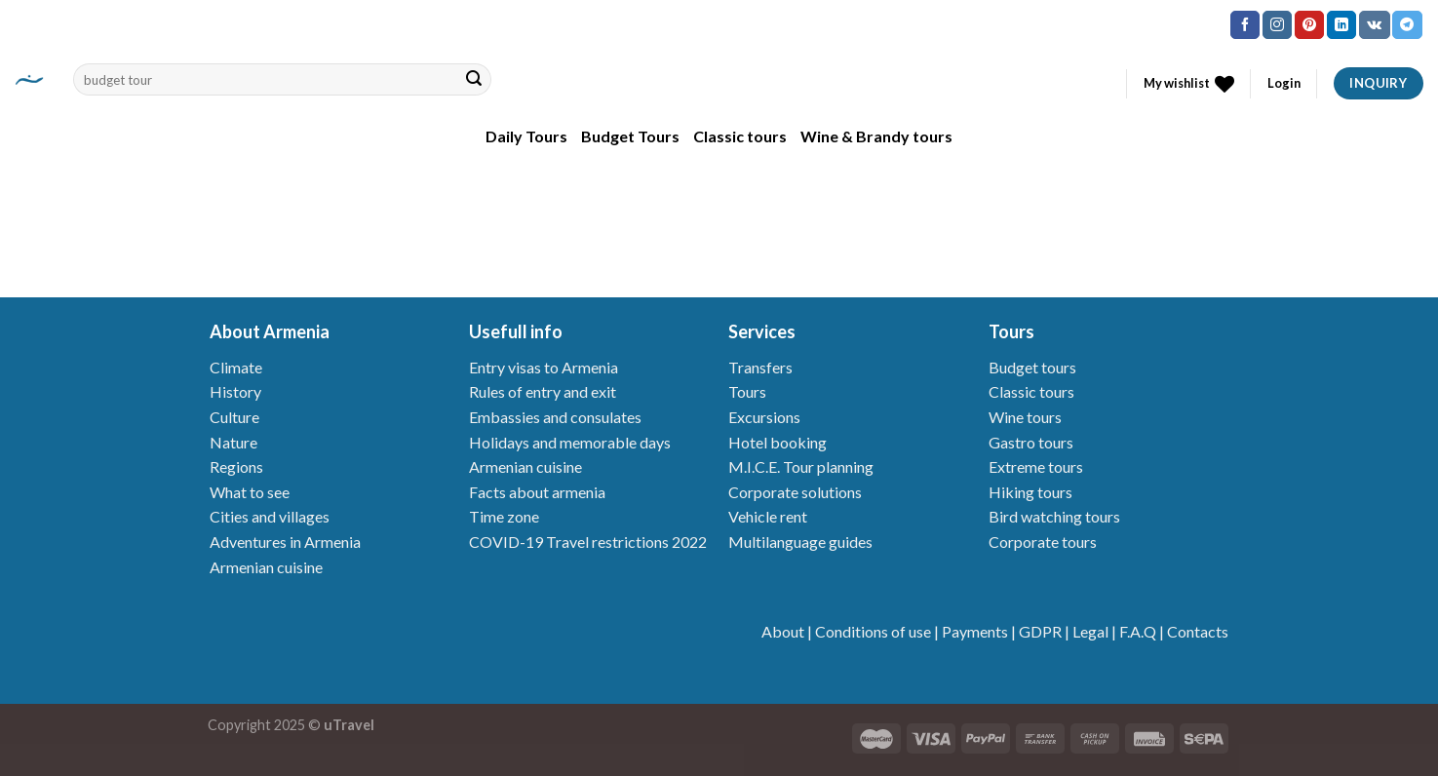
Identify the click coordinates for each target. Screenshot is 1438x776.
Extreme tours (1036, 466)
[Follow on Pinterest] (1309, 25)
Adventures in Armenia (285, 541)
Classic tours (740, 136)
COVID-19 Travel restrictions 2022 (588, 541)
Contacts (1197, 631)
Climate (236, 367)
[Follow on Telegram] (1406, 25)
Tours (747, 391)
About (782, 631)
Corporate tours (1043, 541)
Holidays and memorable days (570, 442)
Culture (234, 416)
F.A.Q (1137, 631)
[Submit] (473, 80)
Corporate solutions (795, 492)
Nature (233, 442)
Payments (975, 631)
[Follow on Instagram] (1277, 25)
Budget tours (1032, 367)
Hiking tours (1030, 492)
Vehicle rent (767, 516)
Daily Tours (526, 136)
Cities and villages (270, 516)
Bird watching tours (1054, 516)
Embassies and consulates (555, 416)
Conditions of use (873, 631)
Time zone (504, 516)
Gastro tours (1031, 442)
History (235, 391)
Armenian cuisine (266, 567)
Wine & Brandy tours (876, 136)
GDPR (1040, 631)
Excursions (764, 416)
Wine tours (1025, 416)
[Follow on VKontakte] (1374, 25)
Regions (236, 466)
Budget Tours (630, 136)
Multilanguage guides (800, 541)
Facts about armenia (537, 492)
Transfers (760, 367)
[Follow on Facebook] (1245, 25)
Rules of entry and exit (542, 391)
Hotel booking (777, 442)
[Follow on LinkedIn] (1341, 25)
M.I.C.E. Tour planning (801, 466)
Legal (1090, 631)
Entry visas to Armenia (543, 367)
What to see (250, 492)
